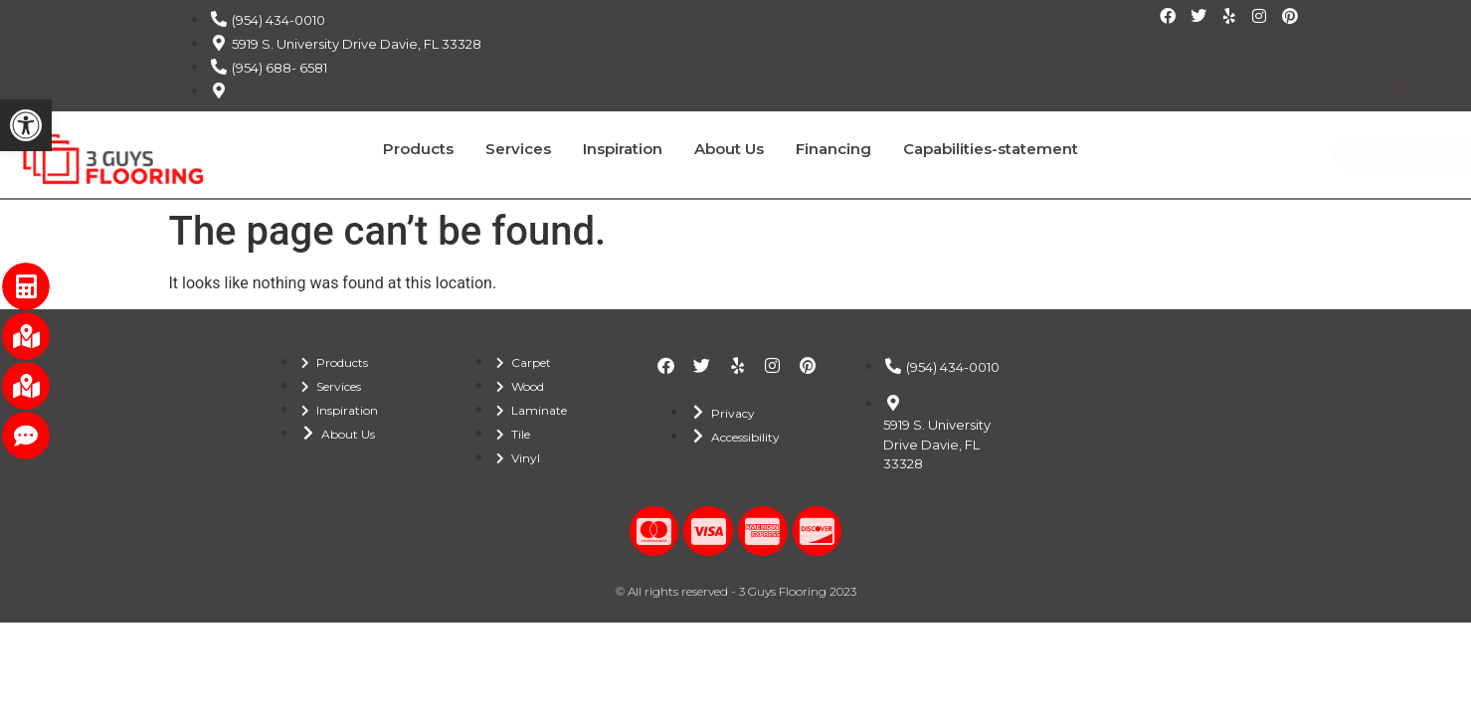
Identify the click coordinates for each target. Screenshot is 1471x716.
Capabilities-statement (990, 148)
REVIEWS (1432, 175)
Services (518, 148)
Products (418, 148)
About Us (729, 148)
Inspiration (622, 148)
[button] (26, 125)
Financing (833, 148)
